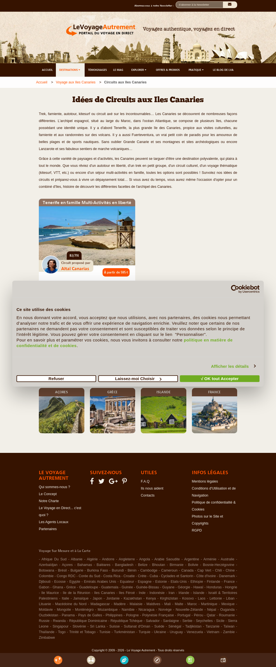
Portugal (184, 615)
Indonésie (157, 593)
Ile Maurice (50, 593)
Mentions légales (205, 481)
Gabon (44, 587)
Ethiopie (197, 582)
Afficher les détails (230, 366)
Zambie (229, 632)
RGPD (197, 530)
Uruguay (176, 632)
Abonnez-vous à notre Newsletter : (155, 5)
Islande (198, 593)
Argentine (191, 559)
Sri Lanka (97, 626)
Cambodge (148, 570)
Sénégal (174, 626)
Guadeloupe (88, 587)
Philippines (114, 615)
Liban (230, 598)
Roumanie (227, 615)
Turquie (144, 632)
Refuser (56, 378)
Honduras (214, 587)
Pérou (198, 615)
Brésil (62, 570)
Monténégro (84, 610)
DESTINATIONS (70, 69)
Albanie (77, 559)
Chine (230, 570)
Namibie (128, 610)
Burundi (118, 570)
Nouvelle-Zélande (189, 610)
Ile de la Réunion (76, 593)
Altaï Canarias (75, 268)
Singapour (60, 626)
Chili (218, 570)
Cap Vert (204, 570)
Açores (67, 565)
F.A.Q (145, 481)
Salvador (153, 621)
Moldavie (46, 610)
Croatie (129, 576)
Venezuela (195, 632)
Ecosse (60, 582)
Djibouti (45, 582)
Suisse (114, 626)
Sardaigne (171, 621)
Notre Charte (49, 501)
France (229, 582)
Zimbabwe (47, 638)
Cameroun (169, 570)
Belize (142, 565)
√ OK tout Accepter (220, 378)
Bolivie (193, 565)
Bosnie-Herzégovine (218, 565)
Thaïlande (46, 632)
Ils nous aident (152, 488)
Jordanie (113, 598)
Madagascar (100, 604)
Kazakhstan (133, 598)
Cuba (153, 576)
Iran (171, 593)
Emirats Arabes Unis (100, 582)
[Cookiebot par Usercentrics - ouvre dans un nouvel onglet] (235, 289)
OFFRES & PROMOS (168, 69)
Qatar (211, 615)
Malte (179, 604)
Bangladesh (124, 565)
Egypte (74, 582)
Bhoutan (158, 565)
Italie (65, 598)
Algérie (92, 559)
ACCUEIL (47, 69)
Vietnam (213, 632)
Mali (167, 604)
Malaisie (136, 604)
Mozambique (108, 610)
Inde (142, 593)
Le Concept (48, 494)
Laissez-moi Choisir (138, 378)
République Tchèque (126, 621)
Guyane (168, 587)
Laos (201, 598)
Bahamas (84, 565)
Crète (142, 576)
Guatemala (109, 587)
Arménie (209, 559)
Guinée (127, 587)
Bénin (132, 570)
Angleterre (127, 559)
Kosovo (188, 598)
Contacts (147, 495)
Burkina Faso (97, 570)
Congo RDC (66, 576)
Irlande (184, 593)
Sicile (220, 621)
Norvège (165, 610)
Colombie (46, 576)
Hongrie (231, 587)
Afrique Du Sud (53, 559)
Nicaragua (146, 610)
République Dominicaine (88, 621)
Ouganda (227, 610)
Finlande (213, 582)
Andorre (108, 559)
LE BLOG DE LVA (223, 69)
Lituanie (45, 604)
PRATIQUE (196, 69)
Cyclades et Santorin (177, 576)
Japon (97, 598)
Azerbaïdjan (48, 565)
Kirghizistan (169, 598)
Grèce (71, 587)
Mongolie (64, 610)
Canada (187, 570)
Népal (211, 610)
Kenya (151, 598)
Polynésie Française (158, 615)
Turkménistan (124, 632)
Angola (144, 559)
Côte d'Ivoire (206, 576)
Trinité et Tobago (82, 632)
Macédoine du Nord (70, 604)
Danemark (227, 576)
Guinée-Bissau (147, 587)
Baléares (103, 565)
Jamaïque (81, 598)
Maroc (192, 604)
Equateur (127, 582)
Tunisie (104, 632)
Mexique (227, 604)
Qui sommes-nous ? (54, 487)
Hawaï (198, 587)
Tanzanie (213, 626)
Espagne (144, 582)
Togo (62, 632)
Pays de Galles (90, 615)
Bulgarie (76, 570)
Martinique (209, 604)
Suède (159, 626)
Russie (44, 621)
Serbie (187, 621)
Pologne (132, 615)
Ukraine (160, 632)
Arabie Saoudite (167, 559)
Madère (119, 604)
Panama (68, 615)
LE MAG (118, 69)
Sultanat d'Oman (137, 626)
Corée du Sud (89, 576)
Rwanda (59, 621)
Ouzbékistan (48, 615)
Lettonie (216, 598)
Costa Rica (111, 576)
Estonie (161, 582)
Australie (227, 559)
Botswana (46, 570)
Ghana (58, 587)
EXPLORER (139, 69)
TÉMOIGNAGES (97, 69)
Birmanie (176, 565)
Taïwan (229, 626)
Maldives (153, 604)
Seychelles (204, 621)
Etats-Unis (179, 582)
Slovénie (79, 626)
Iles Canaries (104, 593)
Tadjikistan (193, 626)
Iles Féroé (127, 593)
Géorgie (184, 587)
